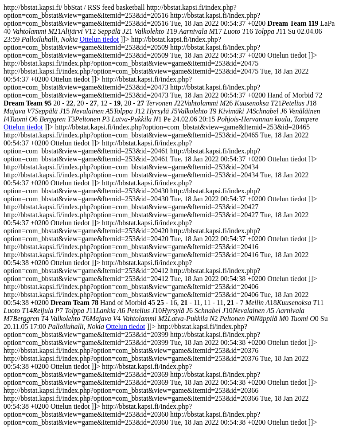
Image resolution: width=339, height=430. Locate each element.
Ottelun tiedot (99, 39)
